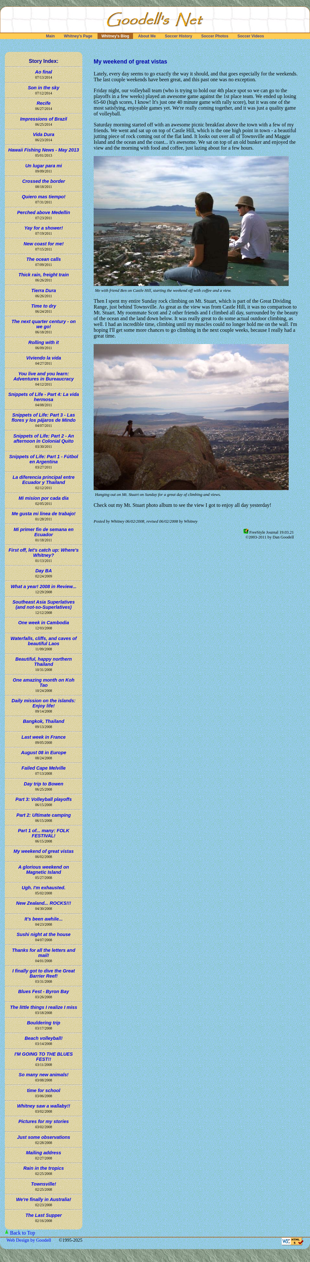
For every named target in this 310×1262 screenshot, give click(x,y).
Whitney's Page (78, 36)
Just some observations (43, 1137)
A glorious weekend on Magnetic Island (43, 869)
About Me (147, 36)
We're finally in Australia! (43, 1199)
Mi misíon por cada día (43, 498)
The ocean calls (43, 259)
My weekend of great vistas (44, 851)
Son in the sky (43, 87)
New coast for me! (44, 243)
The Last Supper (44, 1215)
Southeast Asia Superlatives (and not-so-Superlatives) (43, 604)
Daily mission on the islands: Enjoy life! (44, 703)
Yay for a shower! (43, 228)
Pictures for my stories (43, 1121)
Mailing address (43, 1152)
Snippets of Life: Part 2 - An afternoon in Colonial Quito (43, 438)
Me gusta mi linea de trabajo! (44, 513)
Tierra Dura (43, 290)
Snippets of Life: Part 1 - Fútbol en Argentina (43, 459)
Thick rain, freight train (43, 274)
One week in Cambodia (43, 622)
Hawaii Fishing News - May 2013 (43, 150)
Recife (43, 103)
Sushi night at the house (43, 934)
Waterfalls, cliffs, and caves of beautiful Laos (43, 641)
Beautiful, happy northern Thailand (43, 661)
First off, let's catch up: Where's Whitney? (44, 552)
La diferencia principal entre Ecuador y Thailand (44, 480)
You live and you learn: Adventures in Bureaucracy (43, 376)
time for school (43, 1090)
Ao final (43, 71)
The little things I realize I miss (43, 1007)
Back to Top (22, 1233)
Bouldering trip (43, 1022)
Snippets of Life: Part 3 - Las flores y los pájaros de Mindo (44, 417)
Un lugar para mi (43, 165)
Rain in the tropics (43, 1168)
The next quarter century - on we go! (43, 324)
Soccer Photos (215, 36)
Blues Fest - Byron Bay (43, 991)
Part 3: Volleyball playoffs (44, 799)
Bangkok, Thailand (43, 721)
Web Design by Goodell (29, 1240)
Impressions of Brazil (43, 119)
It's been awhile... (44, 919)
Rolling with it (43, 342)
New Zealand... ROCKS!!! (43, 903)
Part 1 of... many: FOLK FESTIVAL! (43, 833)
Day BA (43, 570)
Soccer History (178, 36)
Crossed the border (43, 181)
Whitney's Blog (115, 36)
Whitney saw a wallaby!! (43, 1106)
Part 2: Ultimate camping (43, 815)
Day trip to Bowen (43, 783)
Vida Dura (44, 134)
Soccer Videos (250, 36)
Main (50, 36)
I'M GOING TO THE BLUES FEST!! (44, 1056)
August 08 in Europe (43, 752)
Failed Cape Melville (44, 768)
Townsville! (43, 1184)
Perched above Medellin (43, 212)
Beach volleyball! (44, 1038)
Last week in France (44, 737)
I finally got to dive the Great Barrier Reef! (43, 973)
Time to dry (43, 306)
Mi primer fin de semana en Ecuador (44, 532)
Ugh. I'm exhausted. (43, 887)
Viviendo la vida (43, 357)
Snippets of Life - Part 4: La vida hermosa (43, 397)
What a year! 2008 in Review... (43, 586)
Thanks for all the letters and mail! (43, 953)
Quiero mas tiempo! (43, 196)
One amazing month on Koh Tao (43, 682)
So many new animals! (43, 1074)
